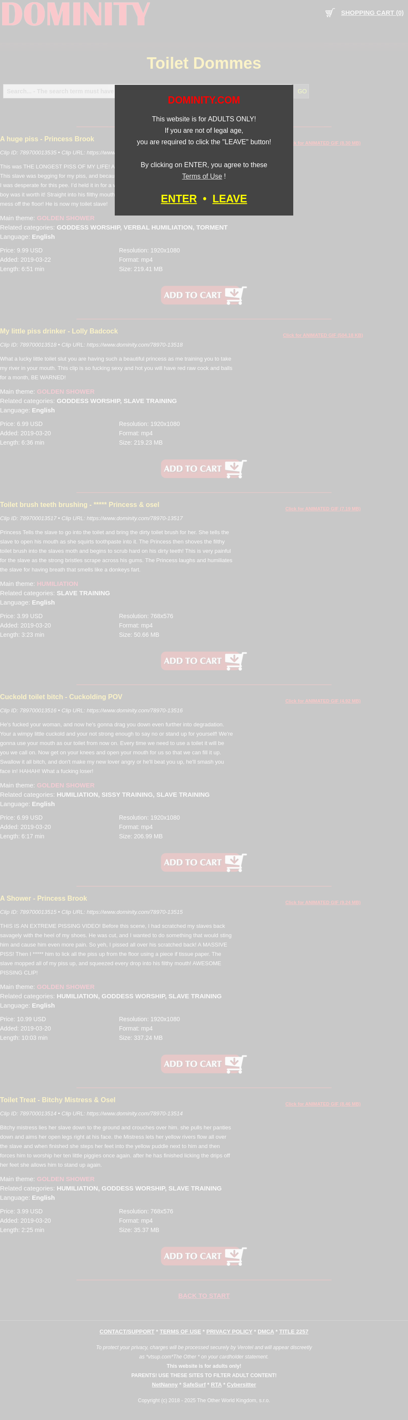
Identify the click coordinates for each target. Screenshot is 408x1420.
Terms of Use (202, 176)
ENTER (179, 198)
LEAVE (229, 198)
